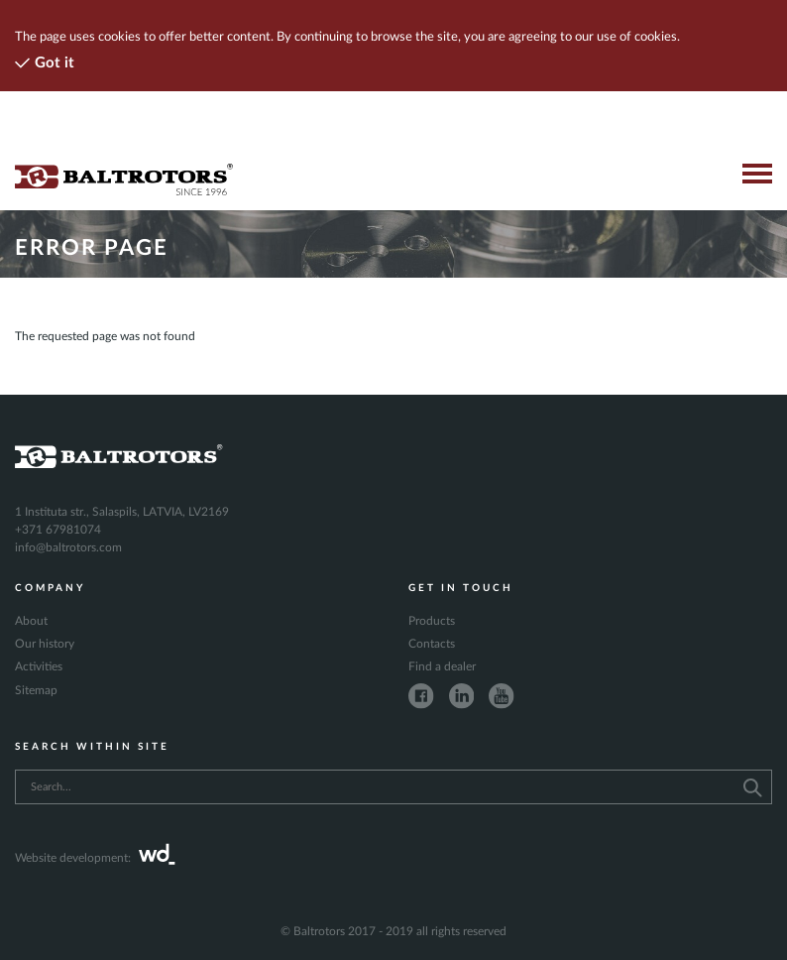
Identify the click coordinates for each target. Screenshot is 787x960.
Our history (44, 644)
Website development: (95, 858)
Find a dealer (442, 666)
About (31, 621)
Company (50, 588)
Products (431, 621)
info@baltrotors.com (68, 547)
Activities (38, 666)
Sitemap (36, 690)
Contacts (431, 644)
